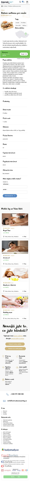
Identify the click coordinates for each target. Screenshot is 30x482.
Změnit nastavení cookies (8, 426)
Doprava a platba (7, 435)
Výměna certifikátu (7, 442)
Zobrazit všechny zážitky (15, 344)
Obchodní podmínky (7, 420)
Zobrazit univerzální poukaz (15, 348)
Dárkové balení (6, 433)
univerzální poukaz (17, 338)
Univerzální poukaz (7, 439)
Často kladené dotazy (7, 423)
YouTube (6, 466)
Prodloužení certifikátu (8, 443)
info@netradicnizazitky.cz (17, 401)
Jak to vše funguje (7, 432)
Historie (4, 412)
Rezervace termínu (7, 436)
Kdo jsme (5, 411)
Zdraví (6, 6)
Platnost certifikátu (7, 438)
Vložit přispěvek (10, 195)
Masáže (17, 22)
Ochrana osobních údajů (8, 424)
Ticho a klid (18, 25)
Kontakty (5, 414)
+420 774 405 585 (17, 394)
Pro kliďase (23, 22)
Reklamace (5, 421)
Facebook (6, 461)
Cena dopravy (6, 440)
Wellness (24, 25)
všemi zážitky (18, 336)
